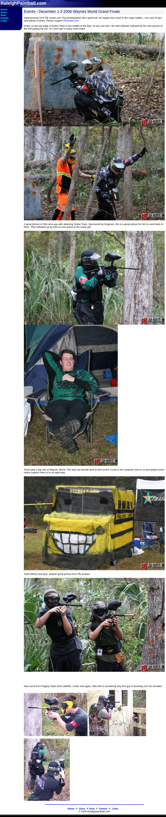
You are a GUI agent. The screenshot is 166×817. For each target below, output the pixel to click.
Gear (92, 808)
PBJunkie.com (71, 20)
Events (103, 808)
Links (115, 808)
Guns (82, 808)
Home (71, 808)
